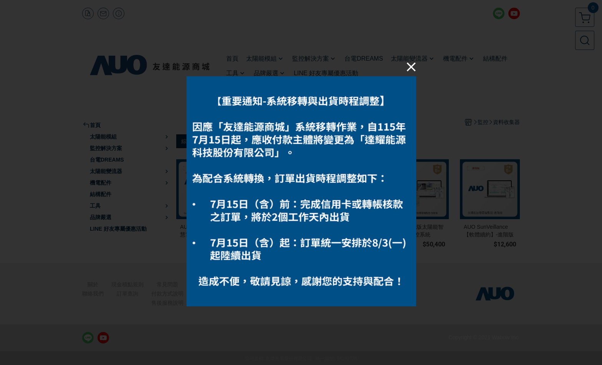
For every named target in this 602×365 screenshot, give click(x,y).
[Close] (411, 66)
